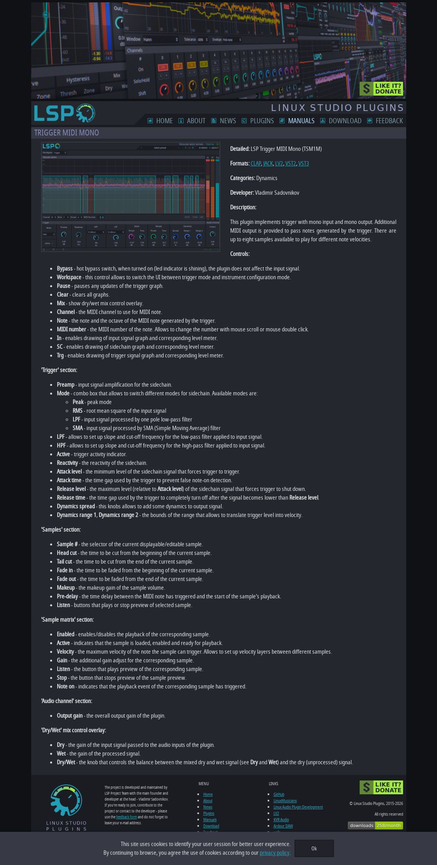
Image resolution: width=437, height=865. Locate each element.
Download (345, 121)
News (228, 121)
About (196, 121)
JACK (268, 163)
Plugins (262, 121)
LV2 (279, 163)
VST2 (290, 163)
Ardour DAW (283, 826)
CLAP (256, 163)
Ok (314, 848)
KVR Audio (281, 819)
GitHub (279, 794)
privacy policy (274, 852)
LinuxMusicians (285, 800)
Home (164, 121)
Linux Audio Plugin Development (298, 807)
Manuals (301, 121)
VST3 (303, 163)
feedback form (126, 817)
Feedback (389, 121)
